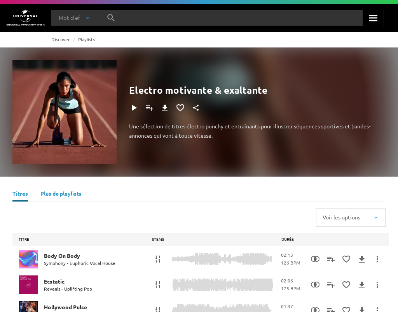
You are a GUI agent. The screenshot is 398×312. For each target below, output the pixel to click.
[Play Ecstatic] (28, 284)
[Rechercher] (373, 18)
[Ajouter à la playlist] (149, 107)
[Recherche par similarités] (315, 259)
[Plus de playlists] (61, 194)
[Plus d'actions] (377, 259)
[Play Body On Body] (28, 259)
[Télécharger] (164, 107)
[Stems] (157, 259)
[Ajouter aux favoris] (180, 107)
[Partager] (196, 107)
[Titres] (20, 194)
